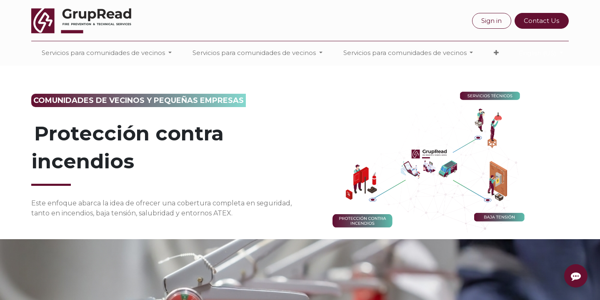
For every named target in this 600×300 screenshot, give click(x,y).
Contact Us (541, 21)
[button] (496, 53)
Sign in (491, 21)
